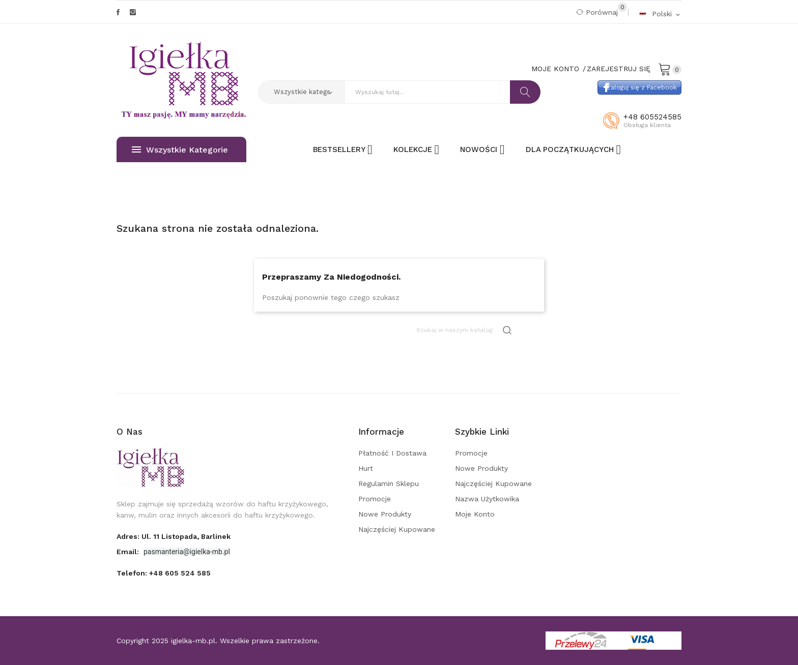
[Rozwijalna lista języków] (660, 13)
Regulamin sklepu (388, 483)
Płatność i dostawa (392, 453)
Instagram (133, 12)
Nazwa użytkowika (487, 499)
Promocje (374, 499)
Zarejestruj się (618, 69)
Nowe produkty (384, 514)
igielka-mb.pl (193, 641)
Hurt (365, 468)
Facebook (118, 12)
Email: (129, 552)
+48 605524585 (652, 117)
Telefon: (164, 573)
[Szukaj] (464, 330)
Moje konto (475, 514)
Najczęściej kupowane (396, 529)
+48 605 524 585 (180, 573)
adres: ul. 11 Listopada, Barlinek (174, 536)
